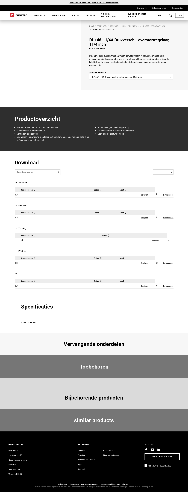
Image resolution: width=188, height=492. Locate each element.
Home (18, 15)
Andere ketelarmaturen (153, 26)
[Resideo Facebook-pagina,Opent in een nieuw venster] (146, 449)
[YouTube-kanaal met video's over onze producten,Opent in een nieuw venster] (152, 449)
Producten (40, 15)
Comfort (114, 26)
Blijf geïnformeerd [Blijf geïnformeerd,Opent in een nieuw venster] (159, 8)
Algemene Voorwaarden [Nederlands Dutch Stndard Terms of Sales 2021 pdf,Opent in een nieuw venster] (89, 484)
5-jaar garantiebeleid (111, 455)
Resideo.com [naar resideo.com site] (62, 484)
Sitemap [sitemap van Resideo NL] (125, 484)
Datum (98, 190)
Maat (123, 190)
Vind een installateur (108, 15)
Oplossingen (59, 15)
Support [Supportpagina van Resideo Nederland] (81, 450)
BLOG (159, 15)
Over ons (142, 8)
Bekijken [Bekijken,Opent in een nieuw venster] (144, 195)
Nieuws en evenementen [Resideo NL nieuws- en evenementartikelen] (18, 460)
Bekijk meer (29, 322)
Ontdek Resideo (19, 444)
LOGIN (180, 15)
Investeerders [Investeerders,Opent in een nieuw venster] (177, 8)
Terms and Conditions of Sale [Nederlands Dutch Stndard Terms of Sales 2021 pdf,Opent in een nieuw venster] (110, 484)
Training (81, 455)
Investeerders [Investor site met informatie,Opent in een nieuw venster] (13, 455)
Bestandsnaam (28, 190)
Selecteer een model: (98, 72)
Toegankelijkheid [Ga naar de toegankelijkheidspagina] (15, 474)
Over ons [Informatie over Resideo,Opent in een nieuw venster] (12, 450)
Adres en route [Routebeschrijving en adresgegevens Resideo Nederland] (108, 450)
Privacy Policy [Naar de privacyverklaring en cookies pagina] (74, 484)
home (91, 26)
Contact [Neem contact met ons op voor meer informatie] (81, 469)
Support (90, 15)
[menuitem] (40, 15)
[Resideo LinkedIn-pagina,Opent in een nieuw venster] (158, 449)
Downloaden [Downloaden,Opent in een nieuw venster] (168, 195)
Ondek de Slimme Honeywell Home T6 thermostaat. (94, 2)
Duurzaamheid (14, 469)
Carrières (12, 464)
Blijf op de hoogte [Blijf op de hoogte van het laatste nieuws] (162, 456)
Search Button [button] (170, 15)
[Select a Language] (163, 172)
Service (76, 15)
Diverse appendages (130, 26)
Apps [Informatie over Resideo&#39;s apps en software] (80, 464)
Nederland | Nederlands (161, 466)
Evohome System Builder (137, 15)
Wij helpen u (87, 444)
